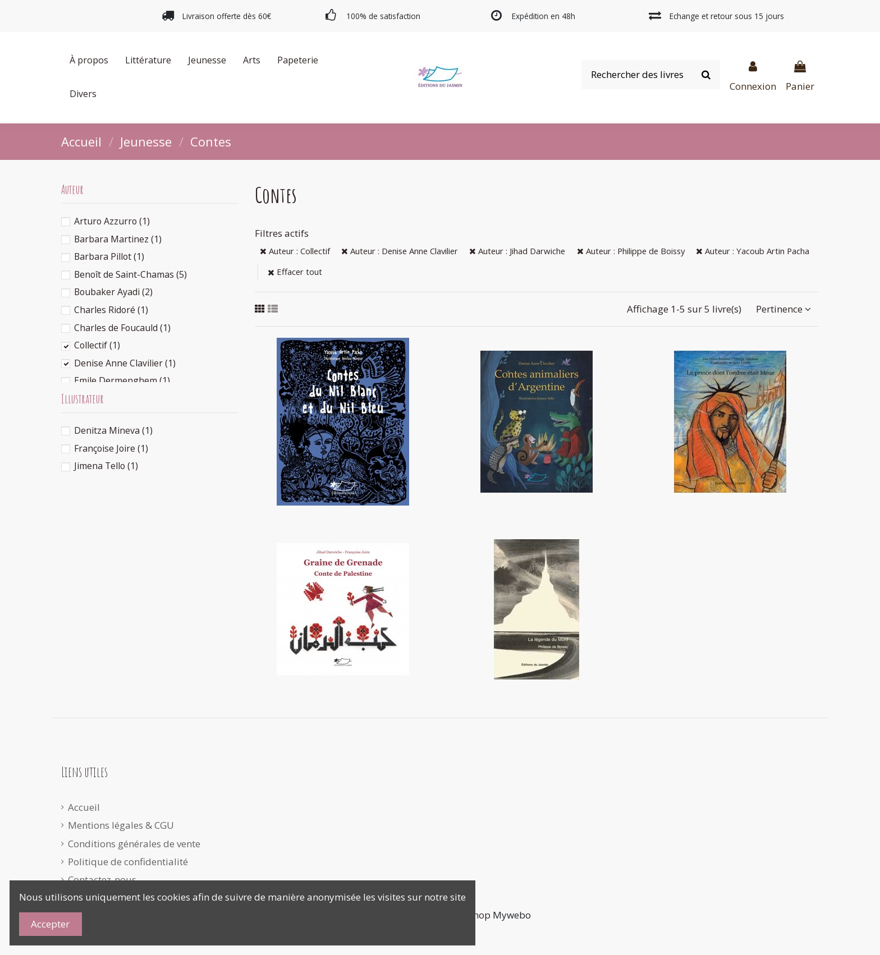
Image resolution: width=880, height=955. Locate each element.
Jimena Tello (106, 466)
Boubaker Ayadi (113, 292)
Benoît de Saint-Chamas (130, 274)
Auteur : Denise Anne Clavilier (399, 250)
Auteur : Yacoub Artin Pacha (752, 250)
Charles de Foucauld (122, 328)
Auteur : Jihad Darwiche (517, 250)
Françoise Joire (111, 448)
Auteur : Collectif (295, 250)
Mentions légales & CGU (121, 825)
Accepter (50, 923)
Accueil (84, 807)
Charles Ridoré (111, 310)
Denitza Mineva (113, 430)
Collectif (97, 345)
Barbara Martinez (118, 239)
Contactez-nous (102, 879)
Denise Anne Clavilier (125, 363)
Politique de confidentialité (128, 861)
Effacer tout (295, 271)
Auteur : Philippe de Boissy (631, 250)
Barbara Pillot (109, 256)
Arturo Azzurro (112, 221)
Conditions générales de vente (134, 843)
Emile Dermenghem (122, 380)
